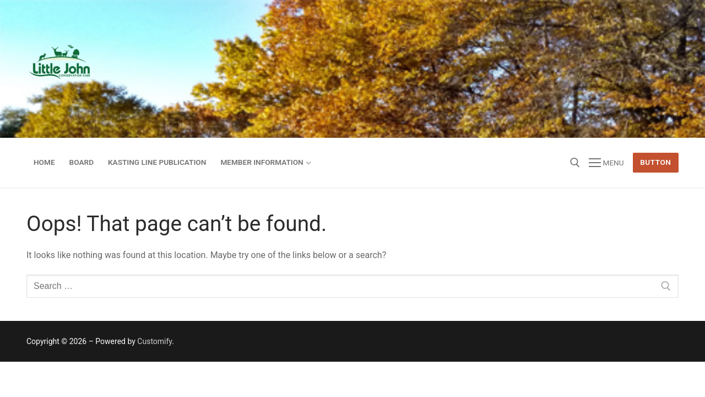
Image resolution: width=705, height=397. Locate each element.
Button (655, 162)
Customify (154, 341)
